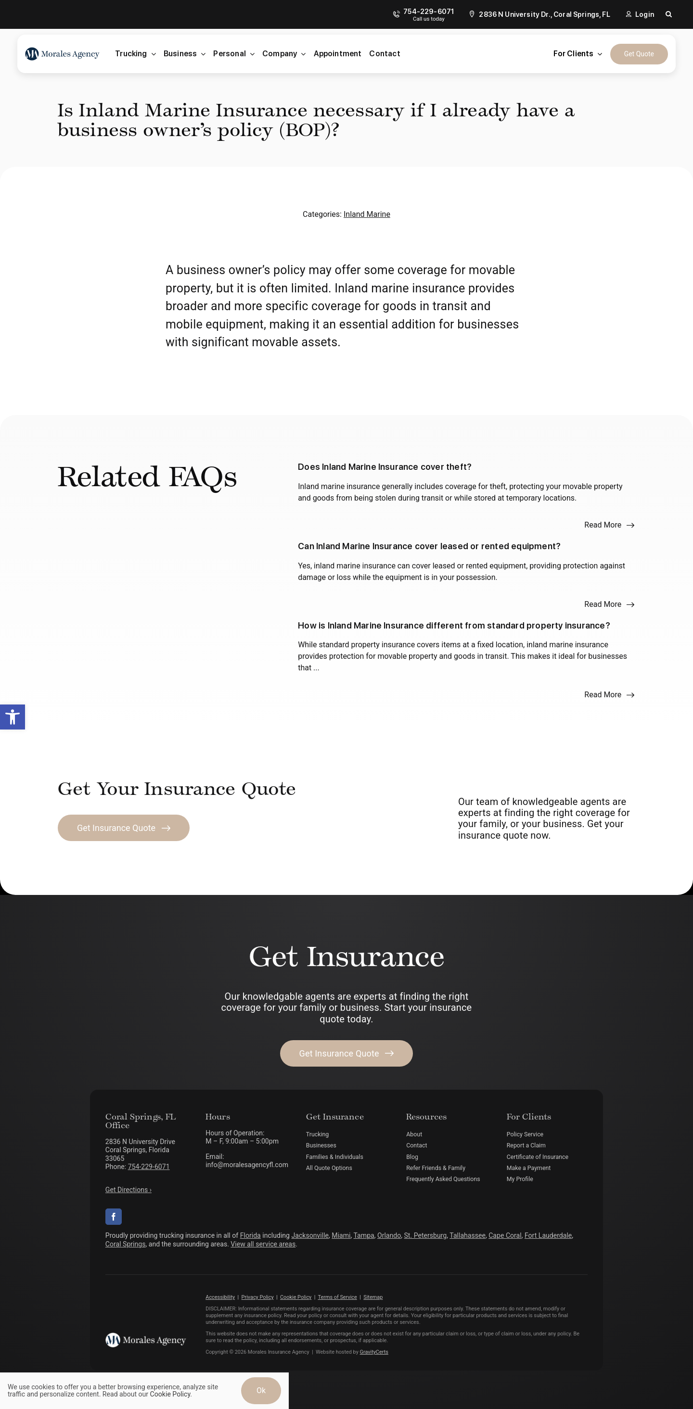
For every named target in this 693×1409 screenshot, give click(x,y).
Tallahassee (467, 1235)
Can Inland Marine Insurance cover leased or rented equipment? (429, 546)
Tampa (364, 1235)
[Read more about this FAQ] (609, 525)
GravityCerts (374, 1352)
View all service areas (263, 1244)
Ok (261, 1390)
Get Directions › (128, 1190)
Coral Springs (125, 1244)
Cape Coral (504, 1235)
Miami (341, 1235)
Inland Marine (367, 214)
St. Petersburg (425, 1235)
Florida (250, 1235)
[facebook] (113, 1216)
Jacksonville (310, 1235)
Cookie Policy (295, 1297)
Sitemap (373, 1297)
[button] (12, 717)
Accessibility (220, 1297)
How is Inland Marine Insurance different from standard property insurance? (454, 625)
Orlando (389, 1235)
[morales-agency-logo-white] (145, 1336)
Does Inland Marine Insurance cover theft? (385, 467)
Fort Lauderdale (548, 1235)
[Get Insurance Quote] (124, 828)
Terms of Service (337, 1297)
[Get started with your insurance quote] (346, 1053)
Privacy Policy (258, 1297)
